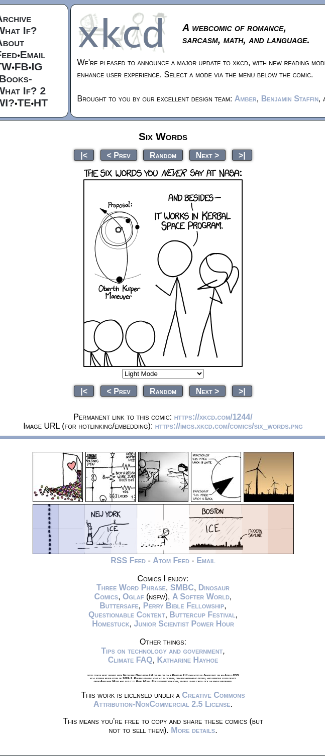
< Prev (119, 155)
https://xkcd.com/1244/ (213, 417)
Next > (208, 155)
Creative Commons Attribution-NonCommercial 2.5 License (169, 699)
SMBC (182, 587)
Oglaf (133, 596)
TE (24, 102)
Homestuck (111, 623)
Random (163, 155)
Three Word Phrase (131, 587)
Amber (246, 98)
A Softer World (201, 596)
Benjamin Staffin (289, 98)
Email (33, 54)
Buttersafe (119, 605)
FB (22, 66)
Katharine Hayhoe (188, 660)
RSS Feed (128, 560)
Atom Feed (171, 560)
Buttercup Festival (202, 614)
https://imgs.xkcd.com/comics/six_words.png (229, 426)
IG (36, 66)
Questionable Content (126, 614)
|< (83, 155)
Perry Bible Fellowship (184, 605)
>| (242, 155)
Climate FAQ (130, 660)
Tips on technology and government (162, 651)
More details (193, 730)
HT (41, 102)
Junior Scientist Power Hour (184, 623)
